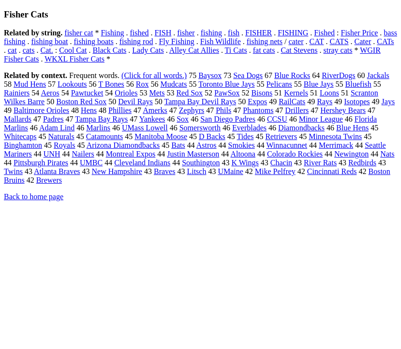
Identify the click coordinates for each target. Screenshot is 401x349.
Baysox (210, 75)
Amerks (155, 110)
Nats (387, 154)
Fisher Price (359, 33)
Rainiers (17, 93)
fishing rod (136, 41)
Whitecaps (20, 136)
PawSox (226, 93)
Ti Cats (236, 50)
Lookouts (72, 84)
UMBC (91, 163)
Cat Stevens (299, 50)
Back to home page (33, 196)
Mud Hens (30, 84)
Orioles (126, 93)
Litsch (196, 171)
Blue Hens (352, 128)
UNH (52, 154)
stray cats (337, 50)
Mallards (17, 119)
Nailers (83, 154)
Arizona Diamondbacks (123, 145)
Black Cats (110, 50)
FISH (163, 33)
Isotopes (357, 101)
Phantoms (258, 110)
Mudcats (173, 84)
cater (295, 41)
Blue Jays (319, 84)
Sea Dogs (248, 75)
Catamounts (104, 136)
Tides (245, 136)
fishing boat (49, 41)
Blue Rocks (292, 75)
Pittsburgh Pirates (41, 163)
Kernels (296, 93)
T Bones (111, 84)
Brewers (49, 180)
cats (29, 50)
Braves (164, 171)
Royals (64, 145)
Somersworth (200, 128)
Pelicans (279, 84)
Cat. (47, 50)
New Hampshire (117, 171)
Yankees (152, 119)
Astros (206, 145)
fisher (185, 33)
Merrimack (336, 145)
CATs (385, 41)
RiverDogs (338, 75)
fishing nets (264, 41)
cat (12, 50)
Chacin (281, 163)
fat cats (264, 50)
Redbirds (362, 163)
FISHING (293, 33)
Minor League (321, 119)
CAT (317, 41)
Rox (142, 84)
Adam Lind (56, 128)
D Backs (212, 136)
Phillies (120, 110)
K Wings (244, 163)
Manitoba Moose (160, 136)
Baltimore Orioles (41, 110)
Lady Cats (147, 50)
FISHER (258, 33)
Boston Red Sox (81, 101)
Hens (89, 110)
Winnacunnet (286, 145)
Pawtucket (87, 93)
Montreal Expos (131, 154)
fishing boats (93, 41)
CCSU (277, 119)
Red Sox (189, 93)
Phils (223, 110)
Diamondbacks (301, 128)
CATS (338, 41)
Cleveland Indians (142, 163)
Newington (351, 154)
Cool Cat (73, 50)
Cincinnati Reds (332, 171)
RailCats (292, 101)
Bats (178, 145)
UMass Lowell (145, 128)
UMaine (230, 171)
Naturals (61, 136)
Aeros (50, 93)
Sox (183, 119)
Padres (53, 119)
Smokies (241, 145)
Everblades (249, 128)
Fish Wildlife (220, 41)
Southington (201, 163)
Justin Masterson (193, 154)
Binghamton (23, 145)
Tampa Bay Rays (101, 119)
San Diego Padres (227, 119)
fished (139, 33)
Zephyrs (191, 110)
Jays (388, 101)
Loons (329, 93)
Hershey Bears (343, 110)
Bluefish (358, 84)
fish (233, 33)
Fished (324, 33)
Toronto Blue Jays (226, 84)
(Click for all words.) (154, 75)
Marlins (98, 128)
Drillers (297, 110)
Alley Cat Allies (194, 50)
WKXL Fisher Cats (74, 59)
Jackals (378, 75)
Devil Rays (135, 101)
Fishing (112, 33)
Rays (324, 101)
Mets (156, 93)
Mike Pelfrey (275, 171)
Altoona (242, 154)
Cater (363, 41)
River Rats (320, 163)
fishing (211, 33)
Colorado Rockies (295, 154)
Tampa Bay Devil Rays (200, 101)
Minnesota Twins (335, 136)
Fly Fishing (176, 41)
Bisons (262, 93)
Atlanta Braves (57, 171)
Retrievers (281, 136)
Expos (257, 101)
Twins (13, 171)
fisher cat (78, 33)
